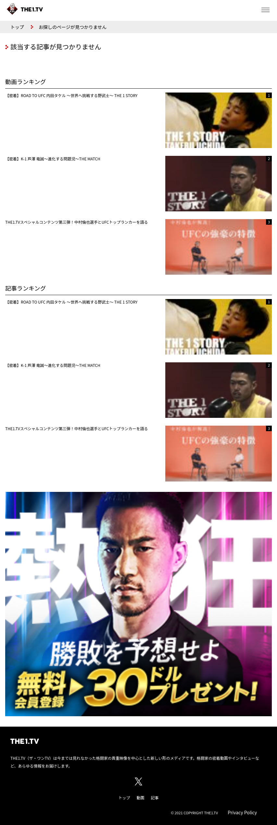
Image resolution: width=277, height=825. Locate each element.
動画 (140, 797)
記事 (155, 797)
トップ (17, 27)
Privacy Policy (242, 812)
